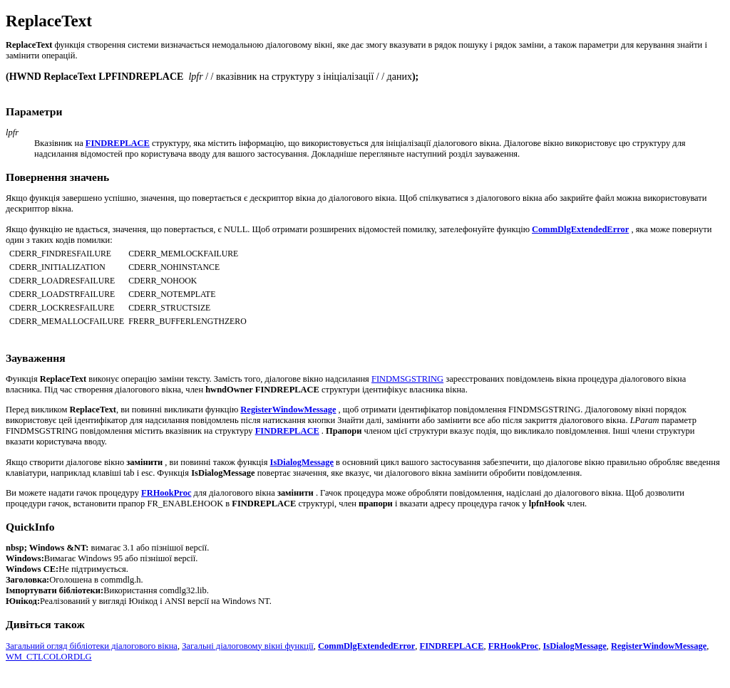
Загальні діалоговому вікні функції (248, 646)
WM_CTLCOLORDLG (49, 657)
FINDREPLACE (452, 646)
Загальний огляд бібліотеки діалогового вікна (92, 646)
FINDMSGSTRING (407, 379)
